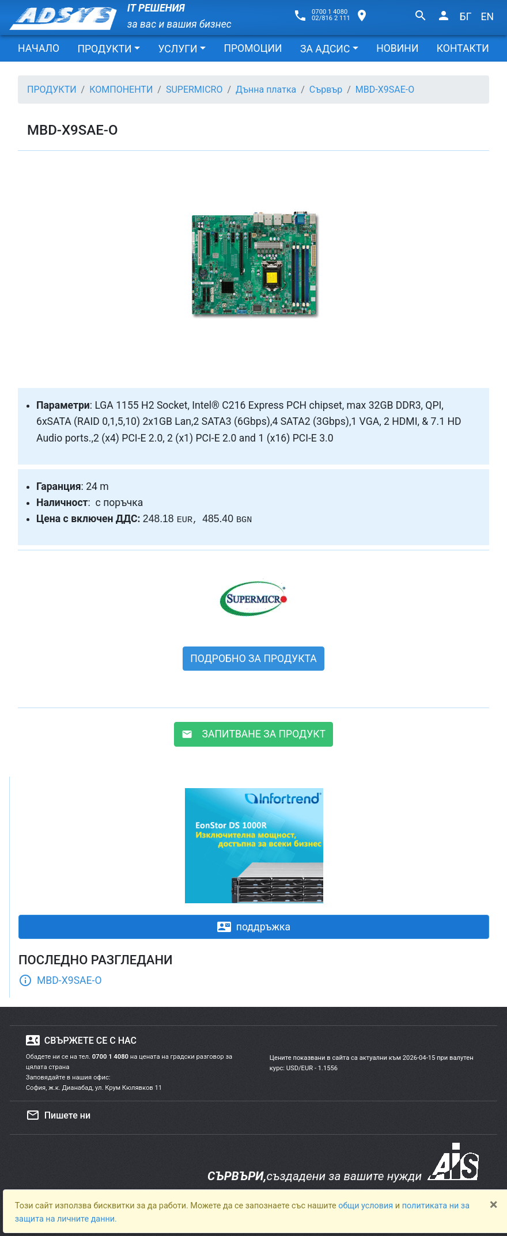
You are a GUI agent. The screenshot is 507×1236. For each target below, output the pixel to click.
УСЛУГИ (177, 49)
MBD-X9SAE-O (60, 980)
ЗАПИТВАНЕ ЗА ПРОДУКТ (253, 734)
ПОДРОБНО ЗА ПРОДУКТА (253, 658)
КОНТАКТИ (463, 48)
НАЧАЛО (38, 48)
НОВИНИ (397, 48)
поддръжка (253, 927)
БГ (466, 16)
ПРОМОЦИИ (253, 48)
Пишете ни (58, 1115)
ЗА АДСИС (325, 49)
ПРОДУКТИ (104, 49)
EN (487, 16)
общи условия (366, 1206)
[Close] (494, 1204)
